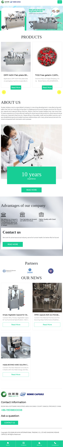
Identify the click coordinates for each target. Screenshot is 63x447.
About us (39, 443)
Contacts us (55, 443)
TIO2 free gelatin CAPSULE (47, 75)
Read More (15, 325)
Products (23, 443)
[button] (59, 92)
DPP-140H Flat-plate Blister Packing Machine (16, 75)
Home (8, 443)
